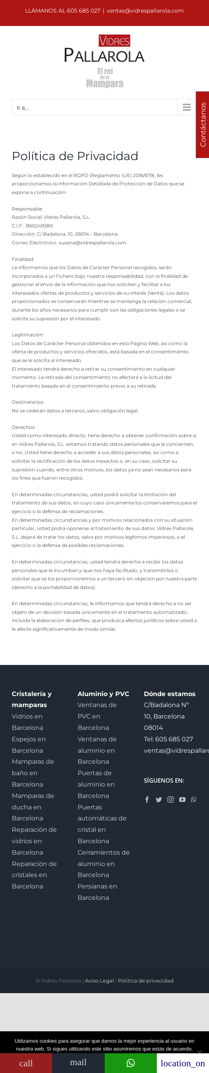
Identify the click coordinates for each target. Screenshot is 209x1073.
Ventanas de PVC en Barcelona (97, 716)
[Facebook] (147, 799)
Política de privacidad (146, 980)
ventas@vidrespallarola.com (145, 10)
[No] (199, 1052)
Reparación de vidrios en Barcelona (34, 841)
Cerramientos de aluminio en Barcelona (104, 864)
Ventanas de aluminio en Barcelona (97, 750)
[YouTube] (182, 799)
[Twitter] (159, 799)
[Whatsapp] (193, 799)
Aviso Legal (99, 980)
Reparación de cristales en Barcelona (34, 875)
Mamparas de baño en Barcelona (33, 773)
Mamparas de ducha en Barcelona (33, 807)
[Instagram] (170, 799)
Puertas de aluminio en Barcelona (96, 784)
